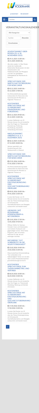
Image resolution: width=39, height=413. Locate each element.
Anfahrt (25, 14)
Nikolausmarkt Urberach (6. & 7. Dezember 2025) (15, 135)
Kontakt (15, 14)
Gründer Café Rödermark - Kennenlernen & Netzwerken (15, 213)
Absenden (25, 38)
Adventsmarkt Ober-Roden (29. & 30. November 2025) (18, 53)
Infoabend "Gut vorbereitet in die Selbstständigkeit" (17, 242)
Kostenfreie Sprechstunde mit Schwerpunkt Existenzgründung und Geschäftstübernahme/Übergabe (19, 297)
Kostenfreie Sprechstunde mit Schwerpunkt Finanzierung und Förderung (16, 107)
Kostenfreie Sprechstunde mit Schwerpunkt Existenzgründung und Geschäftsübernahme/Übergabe (19, 182)
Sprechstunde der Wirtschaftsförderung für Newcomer (19, 83)
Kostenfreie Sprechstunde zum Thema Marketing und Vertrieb (18, 267)
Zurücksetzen (13, 43)
